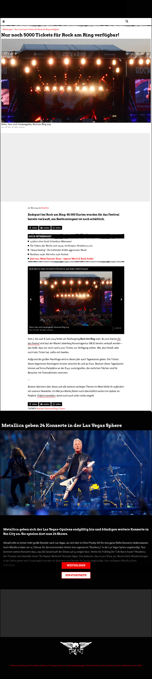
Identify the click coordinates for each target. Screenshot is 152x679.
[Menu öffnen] (3, 21)
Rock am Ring (51, 408)
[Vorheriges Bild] (30, 299)
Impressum (61, 665)
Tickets (62, 408)
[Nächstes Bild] (121, 299)
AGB (139, 665)
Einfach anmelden (46, 395)
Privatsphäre (35, 665)
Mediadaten (127, 665)
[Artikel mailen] (45, 228)
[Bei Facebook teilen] (33, 228)
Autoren (117, 665)
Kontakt (110, 665)
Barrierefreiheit (93, 665)
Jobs (135, 665)
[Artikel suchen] (127, 21)
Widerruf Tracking (48, 665)
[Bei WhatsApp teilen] (56, 228)
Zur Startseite (76, 575)
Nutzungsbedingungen (76, 665)
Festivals (40, 408)
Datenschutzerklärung (20, 665)
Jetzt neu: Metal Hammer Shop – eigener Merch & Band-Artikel (61, 258)
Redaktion (45, 208)
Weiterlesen (76, 565)
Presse (103, 665)
